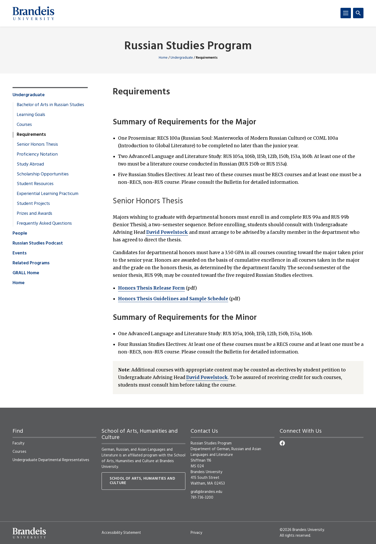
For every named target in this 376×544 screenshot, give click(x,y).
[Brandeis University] (33, 13)
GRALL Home (26, 273)
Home (163, 57)
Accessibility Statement (121, 533)
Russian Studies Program (188, 46)
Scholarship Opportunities (43, 174)
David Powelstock (167, 232)
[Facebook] (282, 443)
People (20, 233)
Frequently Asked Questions (44, 224)
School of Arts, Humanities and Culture (142, 481)
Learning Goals (31, 115)
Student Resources (35, 184)
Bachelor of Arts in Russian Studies (50, 105)
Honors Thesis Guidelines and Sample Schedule (173, 299)
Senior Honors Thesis (37, 145)
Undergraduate (182, 57)
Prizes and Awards (34, 214)
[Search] (358, 13)
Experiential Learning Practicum (47, 194)
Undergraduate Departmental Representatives (51, 460)
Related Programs (31, 263)
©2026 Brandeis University (302, 530)
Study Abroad (30, 164)
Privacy (196, 533)
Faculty (18, 443)
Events (20, 253)
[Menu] (345, 13)
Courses (24, 125)
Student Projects (33, 204)
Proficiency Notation (37, 154)
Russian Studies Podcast (38, 243)
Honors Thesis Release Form (151, 288)
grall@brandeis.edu (206, 492)
